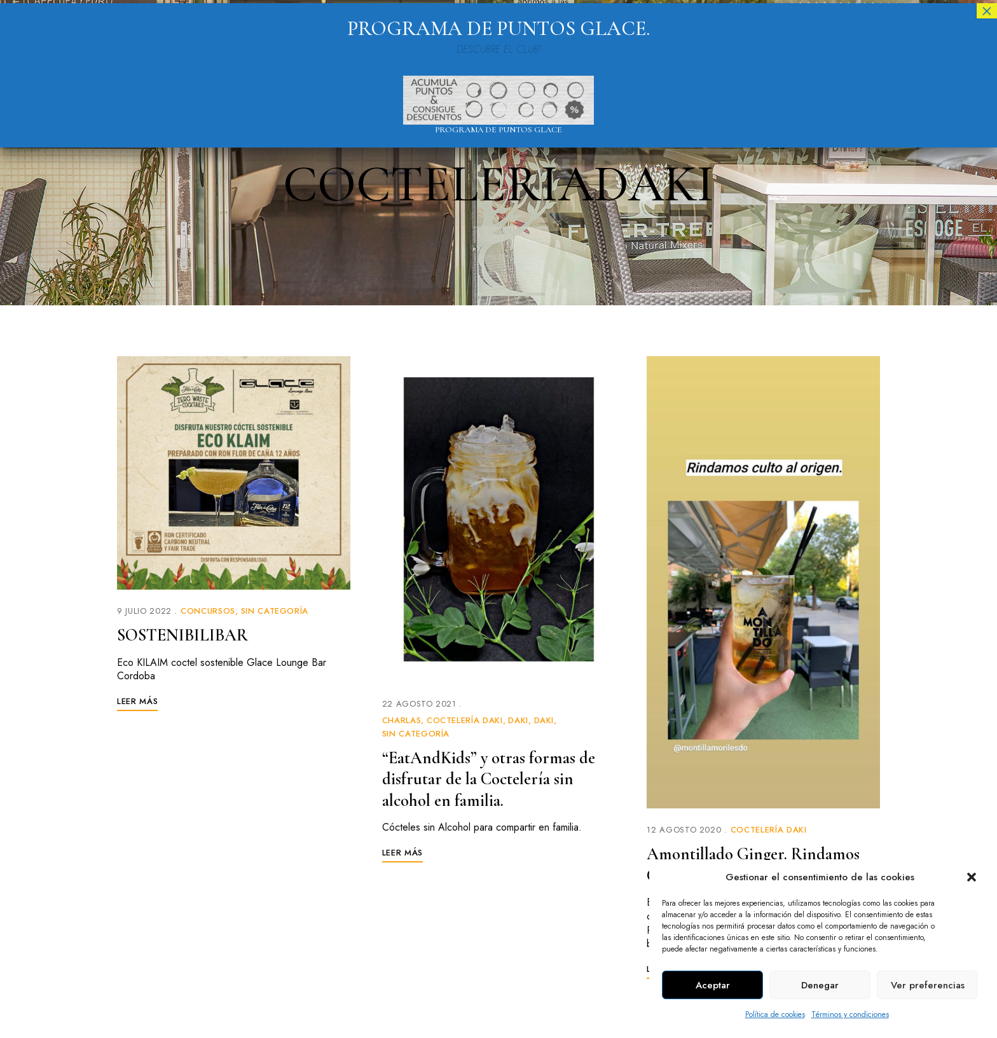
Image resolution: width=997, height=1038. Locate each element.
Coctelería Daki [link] (465, 720)
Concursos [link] (208, 611)
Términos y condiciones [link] (850, 1014)
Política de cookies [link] (775, 1014)
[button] (971, 877)
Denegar (820, 985)
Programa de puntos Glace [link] (498, 130)
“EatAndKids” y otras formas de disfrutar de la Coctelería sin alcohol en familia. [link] (493, 779)
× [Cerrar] (987, 10)
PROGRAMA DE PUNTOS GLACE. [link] (498, 28)
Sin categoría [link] (274, 611)
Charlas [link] (402, 720)
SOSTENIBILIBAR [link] (185, 635)
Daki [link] (518, 720)
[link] (233, 472)
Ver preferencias (928, 985)
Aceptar (713, 985)
